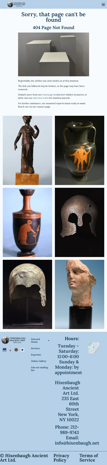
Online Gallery (38, 361)
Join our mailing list (39, 369)
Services (35, 348)
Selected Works (40, 340)
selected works (41, 98)
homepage (47, 94)
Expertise (36, 354)
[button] (103, 4)
